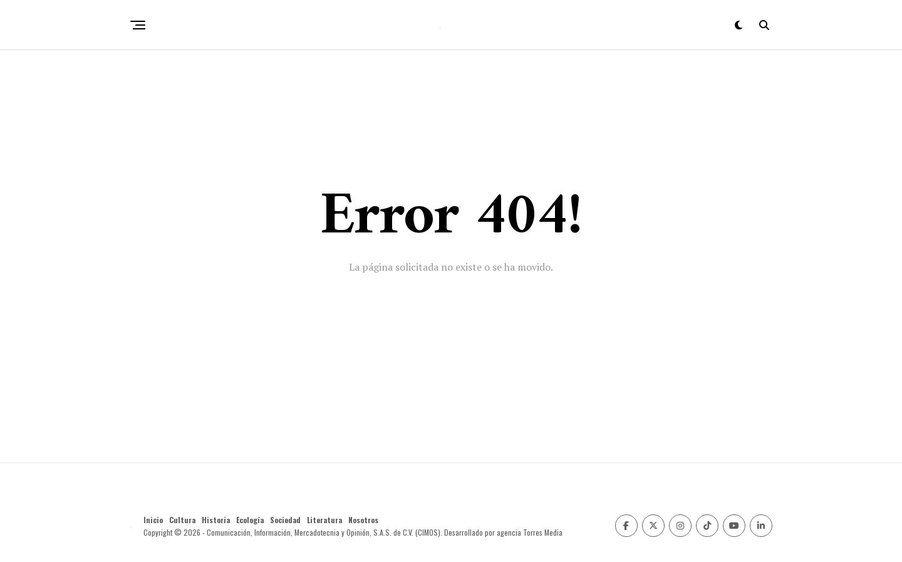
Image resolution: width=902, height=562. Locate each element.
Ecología (250, 519)
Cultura (182, 519)
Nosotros (363, 519)
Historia (216, 519)
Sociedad (285, 519)
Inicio (153, 519)
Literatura (324, 519)
